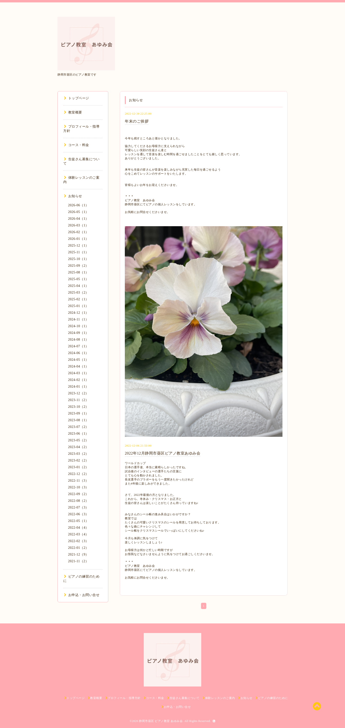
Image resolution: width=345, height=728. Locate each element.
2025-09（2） (78, 265)
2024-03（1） (78, 373)
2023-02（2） (78, 460)
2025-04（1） (78, 286)
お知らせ (73, 196)
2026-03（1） (78, 225)
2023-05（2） (78, 440)
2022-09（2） (78, 494)
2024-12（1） (78, 312)
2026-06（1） (78, 205)
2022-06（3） (78, 514)
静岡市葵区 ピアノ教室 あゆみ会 (161, 721)
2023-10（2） (78, 406)
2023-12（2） (78, 393)
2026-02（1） (78, 232)
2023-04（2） (78, 447)
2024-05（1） (78, 359)
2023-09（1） (78, 413)
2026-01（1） (78, 239)
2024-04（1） (78, 366)
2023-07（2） (78, 427)
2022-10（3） (78, 487)
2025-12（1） (78, 245)
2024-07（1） (78, 346)
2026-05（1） (78, 212)
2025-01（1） (78, 306)
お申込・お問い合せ (81, 595)
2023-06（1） (78, 433)
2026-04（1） (78, 218)
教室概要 (73, 112)
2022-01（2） (78, 548)
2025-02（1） (78, 299)
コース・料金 (76, 145)
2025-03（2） (78, 292)
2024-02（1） (78, 380)
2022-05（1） (78, 521)
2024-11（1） (78, 319)
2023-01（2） (78, 467)
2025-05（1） (78, 279)
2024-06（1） (78, 353)
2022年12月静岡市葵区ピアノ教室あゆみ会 (162, 453)
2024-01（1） (78, 386)
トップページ (76, 98)
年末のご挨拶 (137, 121)
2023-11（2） (78, 400)
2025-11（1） (78, 252)
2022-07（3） (78, 507)
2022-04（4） (78, 527)
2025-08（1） (78, 272)
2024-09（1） (78, 333)
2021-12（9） (78, 554)
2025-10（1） (78, 259)
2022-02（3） (78, 541)
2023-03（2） (78, 454)
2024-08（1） (78, 339)
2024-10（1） (78, 326)
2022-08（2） (78, 501)
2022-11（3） (78, 480)
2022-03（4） (78, 534)
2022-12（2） (78, 474)
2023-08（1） (78, 420)
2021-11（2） (78, 561)
